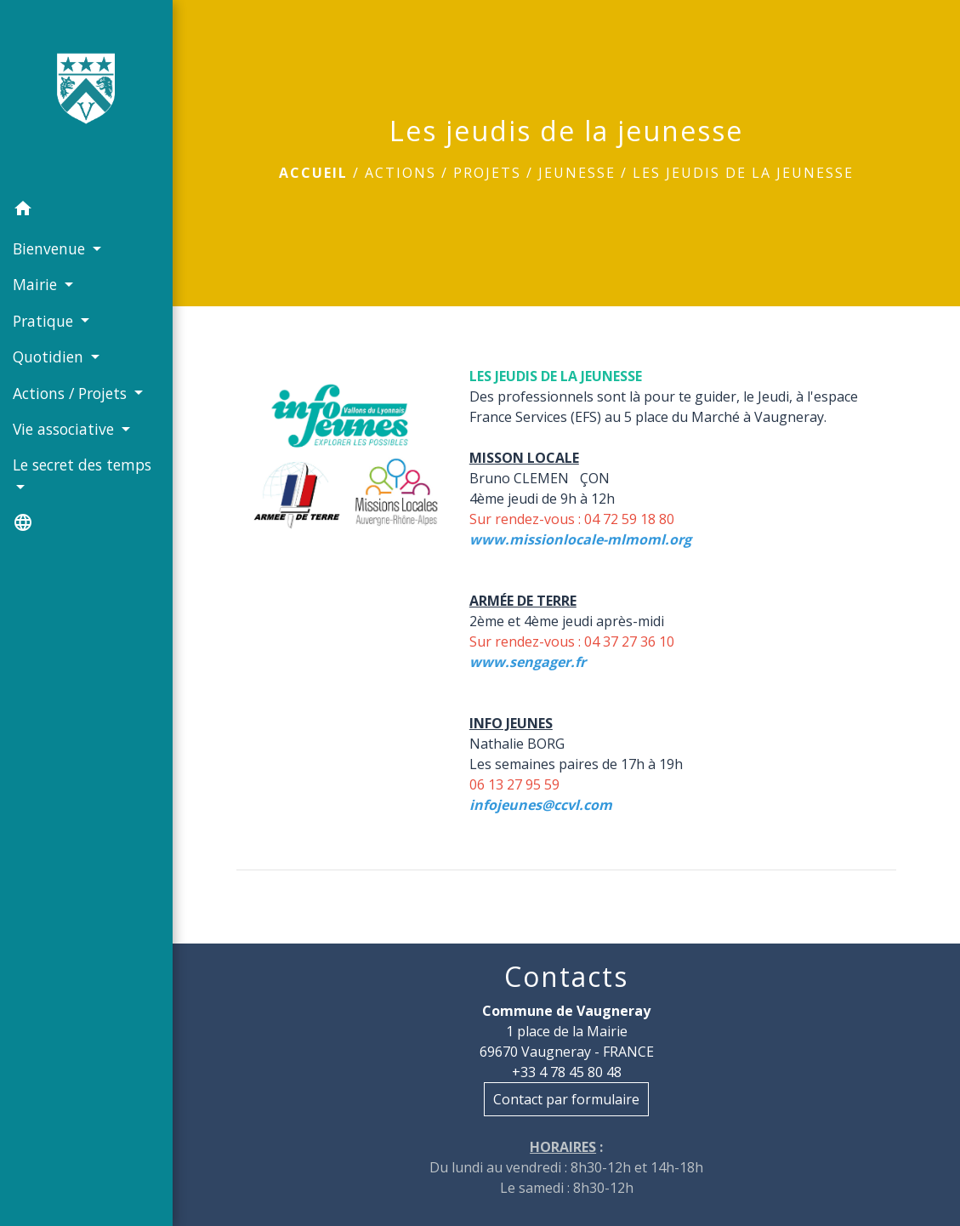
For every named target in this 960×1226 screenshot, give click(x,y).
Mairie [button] (37, 284)
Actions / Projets (443, 172)
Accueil (313, 172)
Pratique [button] (45, 321)
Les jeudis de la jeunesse (743, 172)
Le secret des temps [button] (82, 464)
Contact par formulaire (566, 1099)
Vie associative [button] (65, 429)
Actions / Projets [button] (72, 393)
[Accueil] (86, 96)
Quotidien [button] (50, 356)
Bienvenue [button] (51, 248)
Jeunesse (577, 172)
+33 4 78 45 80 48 (567, 1072)
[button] (86, 211)
